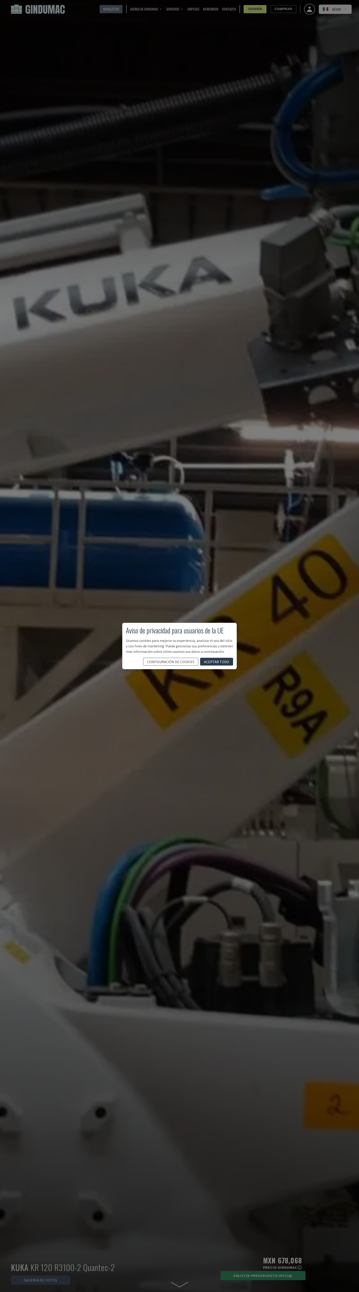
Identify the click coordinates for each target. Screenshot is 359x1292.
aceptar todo (216, 661)
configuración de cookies (170, 661)
